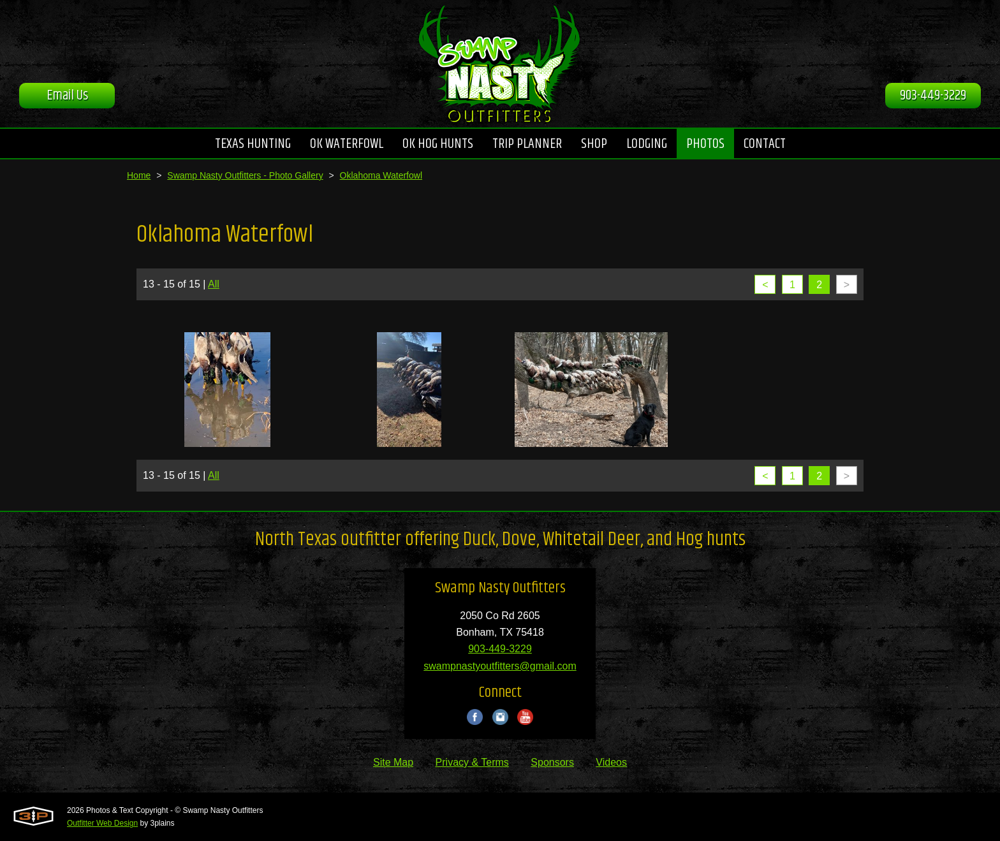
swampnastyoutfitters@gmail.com (499, 666)
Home (139, 175)
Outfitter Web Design (102, 823)
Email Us (67, 95)
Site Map (393, 762)
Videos (611, 762)
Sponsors (552, 762)
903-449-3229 (933, 95)
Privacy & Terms (472, 762)
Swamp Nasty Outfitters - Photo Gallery (245, 175)
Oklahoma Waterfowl (381, 175)
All (213, 284)
